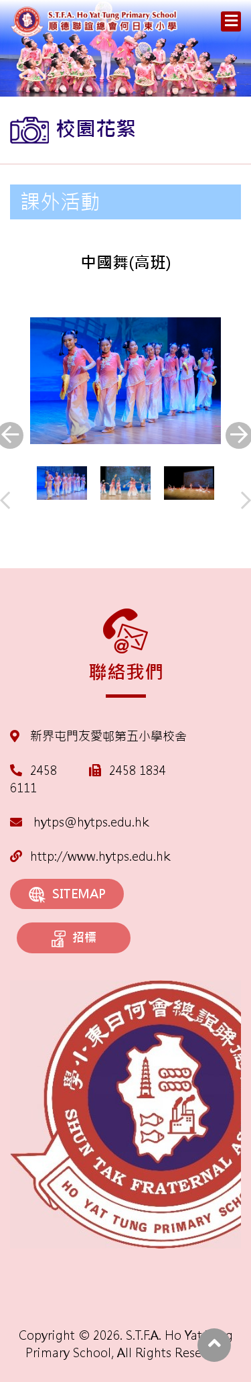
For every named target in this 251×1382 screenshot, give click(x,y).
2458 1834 (137, 770)
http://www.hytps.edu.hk (90, 856)
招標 (74, 938)
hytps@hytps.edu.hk (79, 822)
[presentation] (5, 501)
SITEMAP (67, 894)
